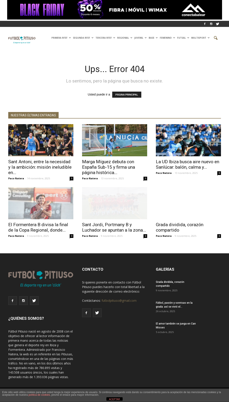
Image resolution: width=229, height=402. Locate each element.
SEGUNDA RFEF (83, 37)
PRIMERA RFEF (61, 37)
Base (153, 37)
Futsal (183, 37)
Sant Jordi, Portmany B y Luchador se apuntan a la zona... (114, 227)
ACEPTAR (114, 399)
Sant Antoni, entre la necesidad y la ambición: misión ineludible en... (40, 167)
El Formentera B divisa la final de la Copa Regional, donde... (38, 227)
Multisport (200, 37)
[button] (216, 38)
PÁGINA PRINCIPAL (126, 94)
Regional (124, 37)
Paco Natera (16, 178)
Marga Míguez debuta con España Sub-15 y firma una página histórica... (108, 167)
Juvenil (140, 37)
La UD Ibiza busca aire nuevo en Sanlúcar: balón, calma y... (187, 164)
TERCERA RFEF (105, 37)
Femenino (167, 37)
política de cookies (39, 394)
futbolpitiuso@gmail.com (119, 300)
